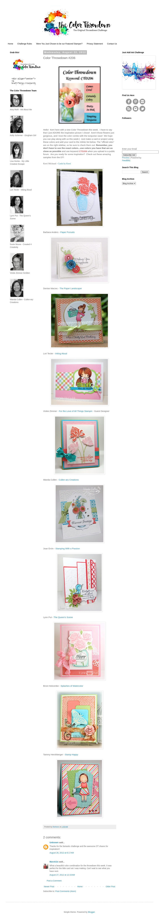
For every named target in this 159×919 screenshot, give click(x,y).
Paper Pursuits (67, 232)
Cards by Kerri (64, 163)
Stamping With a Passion (67, 548)
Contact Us (112, 44)
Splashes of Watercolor (72, 686)
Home (10, 44)
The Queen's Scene (63, 617)
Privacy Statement (95, 44)
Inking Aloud (61, 353)
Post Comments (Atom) (65, 891)
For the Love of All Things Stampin (75, 411)
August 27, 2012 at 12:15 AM (62, 875)
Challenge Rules (24, 44)
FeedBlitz (126, 160)
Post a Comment (54, 881)
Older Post (110, 886)
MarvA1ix (54, 862)
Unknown (54, 842)
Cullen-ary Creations (69, 480)
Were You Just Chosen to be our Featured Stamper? (59, 44)
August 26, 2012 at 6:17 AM (62, 853)
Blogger (91, 912)
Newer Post (49, 886)
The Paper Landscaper (71, 288)
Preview (125, 158)
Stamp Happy (71, 754)
